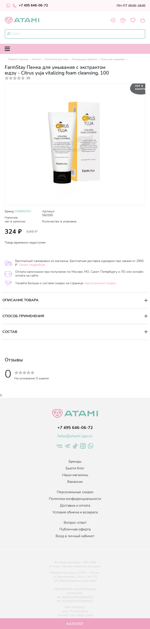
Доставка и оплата (75, 505)
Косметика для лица (56, 59)
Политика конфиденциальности (75, 498)
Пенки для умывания (113, 59)
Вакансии (75, 481)
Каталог (36, 59)
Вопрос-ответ (75, 522)
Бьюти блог (75, 468)
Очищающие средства (84, 59)
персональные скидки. (100, 283)
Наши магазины (75, 475)
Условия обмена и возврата (75, 512)
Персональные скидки (75, 492)
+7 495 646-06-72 (30, 6)
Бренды (75, 461)
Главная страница (18, 59)
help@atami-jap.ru (75, 436)
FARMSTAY (23, 211)
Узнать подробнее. (32, 265)
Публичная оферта (75, 529)
